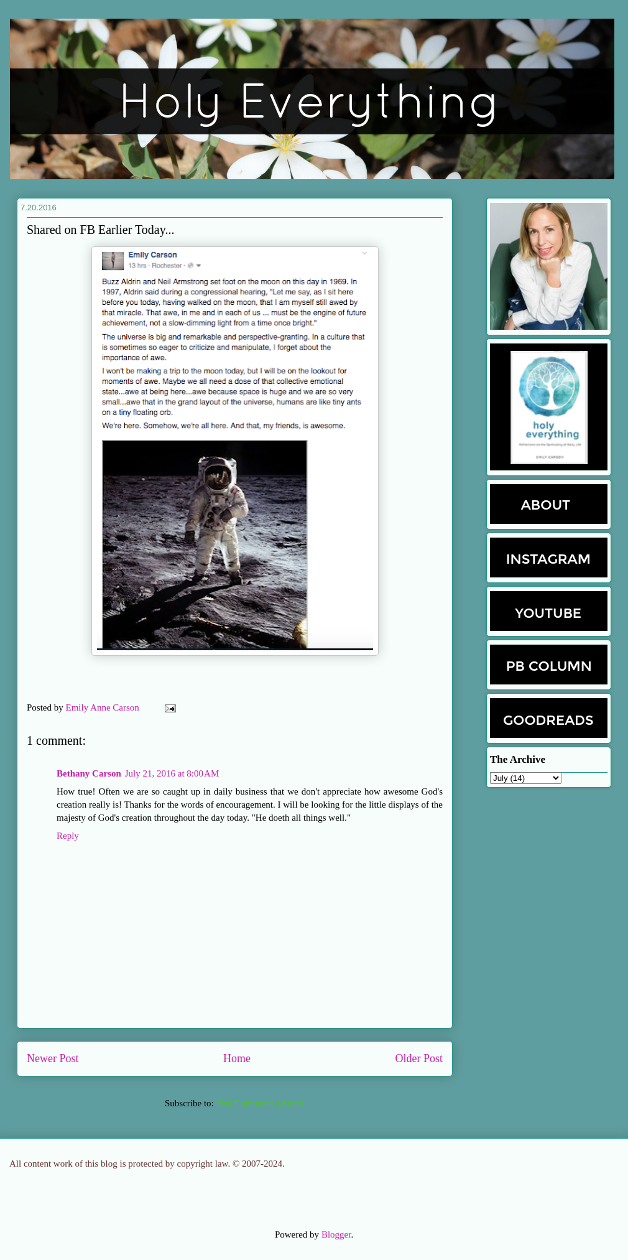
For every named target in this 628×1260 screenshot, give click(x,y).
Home (237, 1058)
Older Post (419, 1058)
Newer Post (53, 1058)
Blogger (336, 1234)
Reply (68, 836)
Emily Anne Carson (104, 707)
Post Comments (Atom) (260, 1103)
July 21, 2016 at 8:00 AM (172, 773)
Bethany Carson (89, 773)
